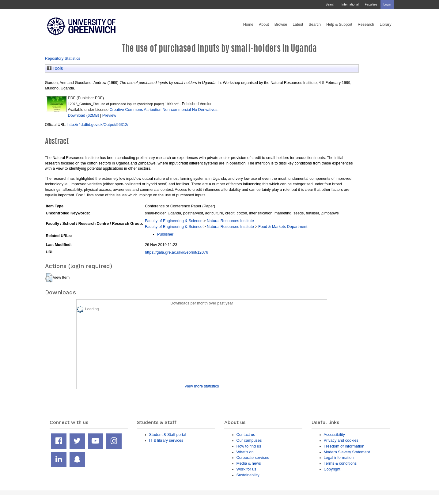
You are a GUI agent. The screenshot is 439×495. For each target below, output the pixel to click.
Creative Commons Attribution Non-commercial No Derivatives (163, 109)
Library (385, 24)
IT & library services (166, 440)
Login (387, 4)
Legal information (339, 457)
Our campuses (249, 440)
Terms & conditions (340, 463)
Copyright (332, 469)
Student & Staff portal (167, 434)
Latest (298, 24)
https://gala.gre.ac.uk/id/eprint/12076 (176, 252)
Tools (55, 68)
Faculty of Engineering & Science (173, 220)
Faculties (371, 4)
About (264, 24)
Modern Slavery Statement (347, 452)
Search (330, 4)
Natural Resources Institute (230, 220)
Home (248, 24)
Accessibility (334, 434)
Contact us (246, 434)
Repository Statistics (63, 58)
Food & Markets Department (282, 226)
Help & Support (339, 24)
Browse (280, 24)
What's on (245, 452)
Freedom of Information (344, 446)
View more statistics (201, 386)
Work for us (246, 469)
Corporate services (253, 457)
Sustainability (248, 475)
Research (366, 24)
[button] (48, 277)
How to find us (249, 446)
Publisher (165, 234)
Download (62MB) (83, 115)
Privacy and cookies (341, 440)
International (350, 4)
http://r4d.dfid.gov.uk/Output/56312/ (97, 124)
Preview (109, 115)
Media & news (249, 463)
